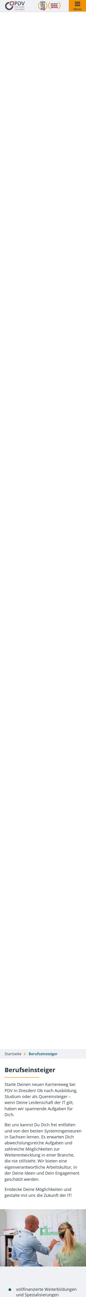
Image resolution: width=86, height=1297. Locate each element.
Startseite (13, 1053)
